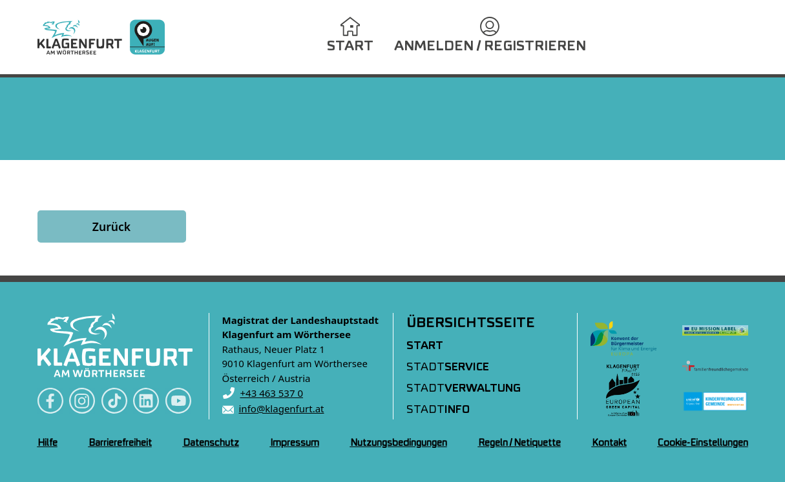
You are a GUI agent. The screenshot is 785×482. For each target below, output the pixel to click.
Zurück (111, 226)
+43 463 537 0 (272, 393)
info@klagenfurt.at (281, 408)
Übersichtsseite (470, 323)
